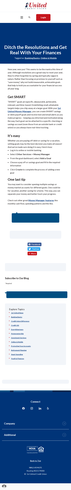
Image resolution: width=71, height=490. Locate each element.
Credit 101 (15, 325)
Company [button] (9, 423)
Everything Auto (17, 329)
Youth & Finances (17, 359)
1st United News (17, 313)
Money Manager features (41, 200)
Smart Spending (17, 354)
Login (45, 17)
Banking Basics (32, 58)
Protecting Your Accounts (21, 346)
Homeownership (17, 334)
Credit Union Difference (20, 321)
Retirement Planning (18, 350)
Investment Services (18, 338)
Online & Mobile (49, 58)
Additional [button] (10, 434)
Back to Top (35, 461)
